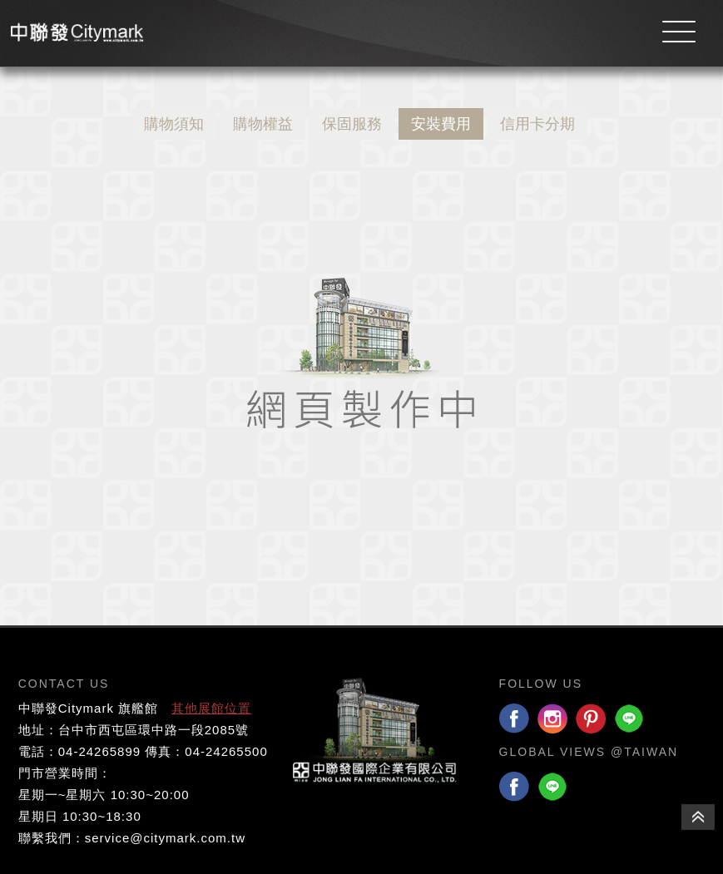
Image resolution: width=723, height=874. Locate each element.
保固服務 (352, 124)
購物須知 (174, 124)
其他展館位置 (211, 708)
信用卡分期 (537, 124)
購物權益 (263, 124)
